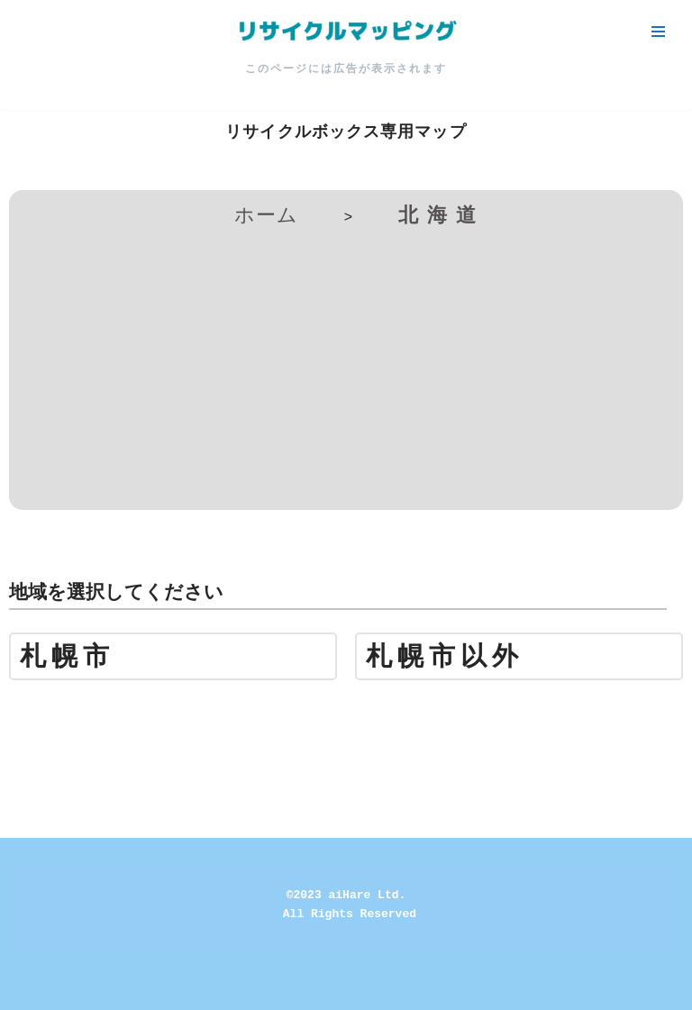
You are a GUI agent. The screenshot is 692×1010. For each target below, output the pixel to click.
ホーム (266, 215)
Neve (264, 991)
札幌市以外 (445, 656)
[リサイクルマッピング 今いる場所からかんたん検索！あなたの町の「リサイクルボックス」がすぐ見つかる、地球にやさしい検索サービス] (346, 31)
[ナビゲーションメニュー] (658, 31)
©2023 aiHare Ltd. (346, 895)
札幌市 (67, 656)
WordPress (408, 991)
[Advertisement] (346, 366)
